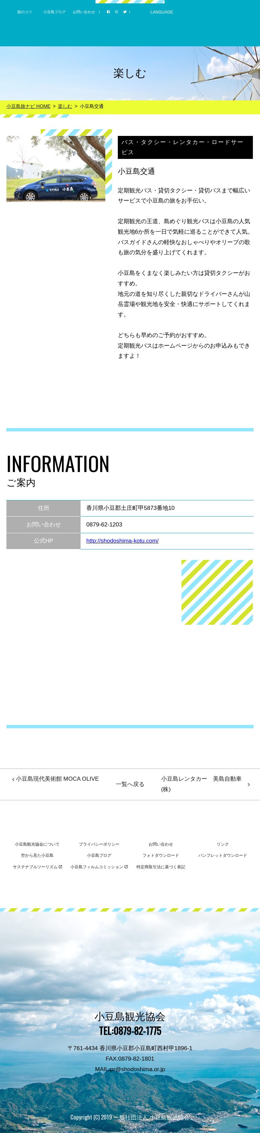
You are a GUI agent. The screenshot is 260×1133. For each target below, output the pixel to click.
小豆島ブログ (54, 12)
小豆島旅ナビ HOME (28, 106)
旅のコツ (24, 12)
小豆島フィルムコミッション (99, 867)
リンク (223, 844)
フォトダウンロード (161, 855)
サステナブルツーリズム (37, 867)
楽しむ (65, 106)
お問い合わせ (84, 12)
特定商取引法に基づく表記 (160, 867)
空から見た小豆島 (37, 855)
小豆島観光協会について (37, 844)
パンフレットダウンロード (222, 855)
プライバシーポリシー (99, 844)
